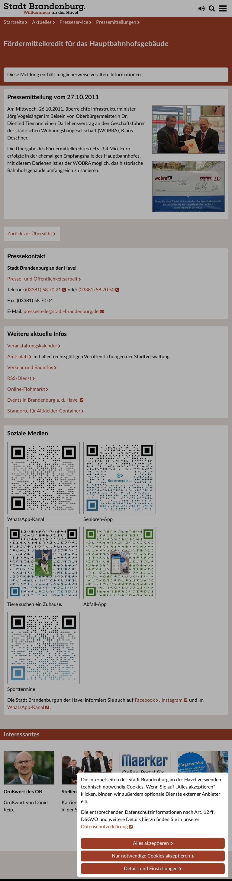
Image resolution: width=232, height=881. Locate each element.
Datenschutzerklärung (104, 826)
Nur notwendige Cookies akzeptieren (151, 856)
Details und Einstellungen (151, 868)
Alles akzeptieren (151, 843)
